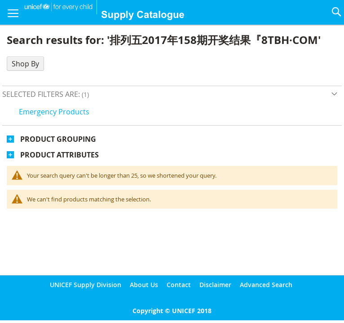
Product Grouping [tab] (58, 139)
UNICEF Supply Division (85, 284)
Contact (179, 284)
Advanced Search (266, 284)
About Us (144, 284)
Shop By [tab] (25, 64)
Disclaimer (215, 284)
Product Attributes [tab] (59, 155)
